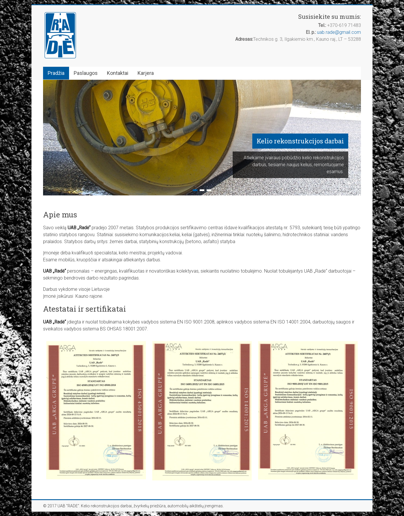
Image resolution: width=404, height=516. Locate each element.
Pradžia (56, 73)
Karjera (146, 73)
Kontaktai (117, 73)
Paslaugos (86, 73)
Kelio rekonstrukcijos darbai (300, 141)
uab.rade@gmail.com (339, 32)
